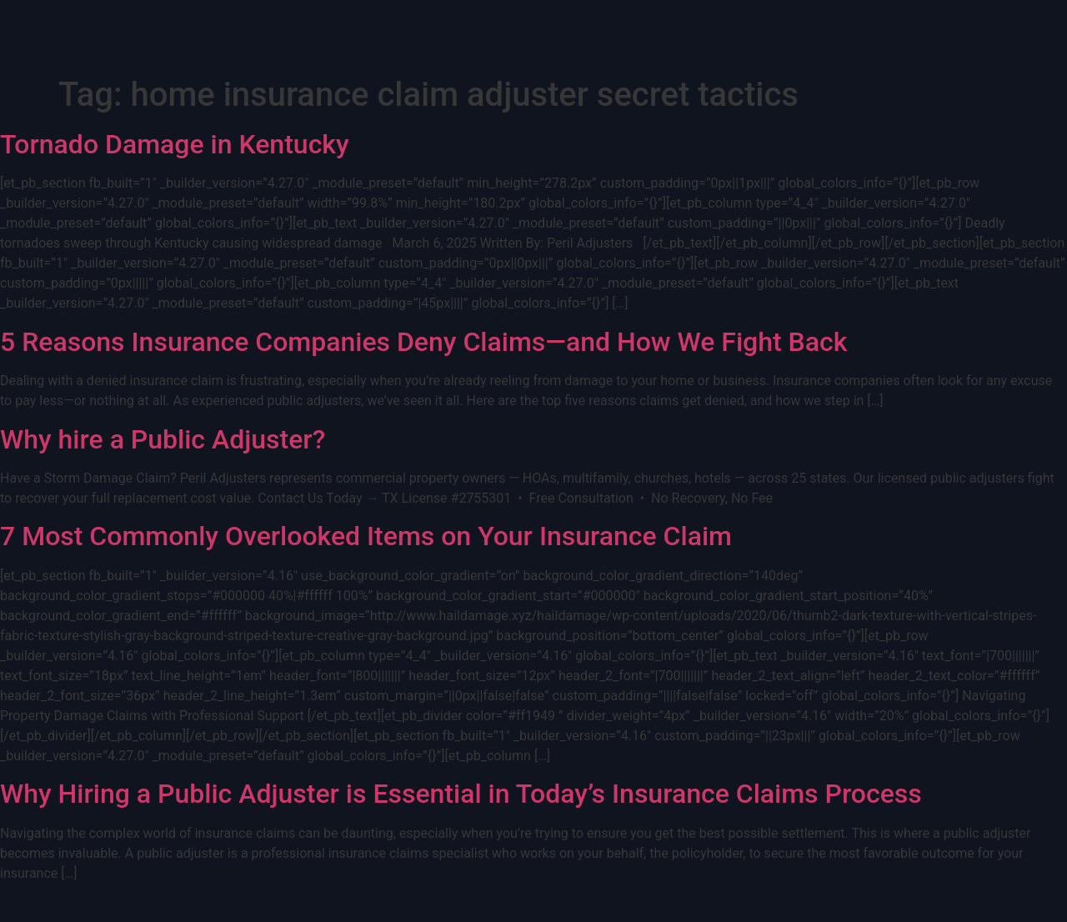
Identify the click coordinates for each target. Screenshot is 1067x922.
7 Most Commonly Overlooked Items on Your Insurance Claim (366, 536)
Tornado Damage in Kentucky (174, 144)
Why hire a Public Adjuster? (162, 439)
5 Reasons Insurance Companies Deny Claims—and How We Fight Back (423, 342)
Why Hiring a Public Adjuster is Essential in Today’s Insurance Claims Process (461, 793)
